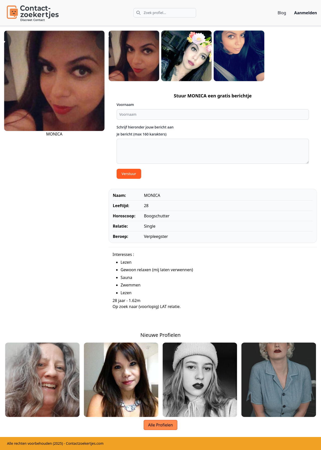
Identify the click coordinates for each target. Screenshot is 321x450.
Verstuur (129, 173)
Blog (282, 13)
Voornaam (125, 104)
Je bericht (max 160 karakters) (142, 134)
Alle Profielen (160, 425)
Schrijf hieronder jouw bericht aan (145, 127)
